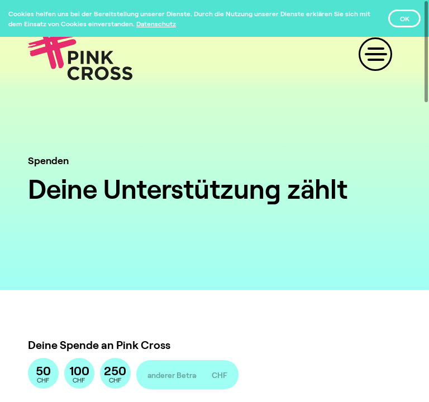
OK (404, 18)
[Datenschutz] (156, 23)
